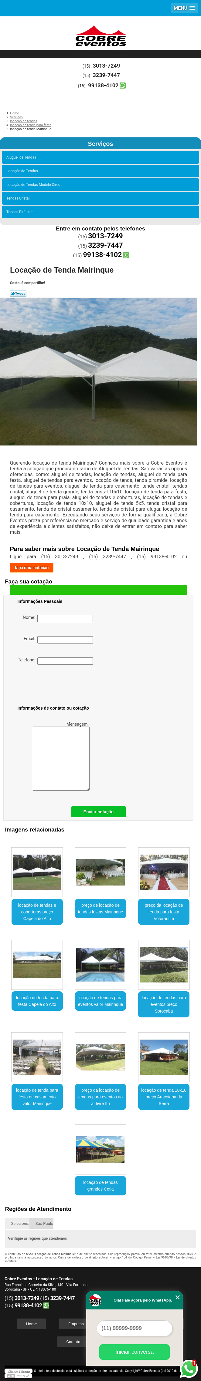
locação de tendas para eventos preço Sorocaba (164, 1004)
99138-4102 (103, 85)
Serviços (100, 143)
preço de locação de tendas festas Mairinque (100, 908)
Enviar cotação (98, 811)
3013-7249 (106, 65)
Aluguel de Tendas (22, 157)
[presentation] (56, 686)
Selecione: (20, 1223)
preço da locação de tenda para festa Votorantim (164, 912)
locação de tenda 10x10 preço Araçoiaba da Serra (163, 1097)
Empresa (76, 1324)
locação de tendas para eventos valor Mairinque (100, 1001)
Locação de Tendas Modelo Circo (34, 185)
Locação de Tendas (23, 171)
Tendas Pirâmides (21, 212)
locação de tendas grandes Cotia (100, 1185)
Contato (73, 1341)
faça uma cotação (32, 567)
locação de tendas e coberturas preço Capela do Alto (37, 912)
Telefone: (55, 661)
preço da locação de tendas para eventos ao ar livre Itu (100, 1097)
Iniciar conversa (134, 1352)
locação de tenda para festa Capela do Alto (37, 1001)
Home (31, 1324)
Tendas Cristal (18, 198)
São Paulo (44, 1223)
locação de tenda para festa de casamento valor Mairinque (37, 1097)
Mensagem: (61, 756)
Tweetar (18, 294)
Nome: (58, 618)
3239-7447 (106, 75)
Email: (58, 639)
